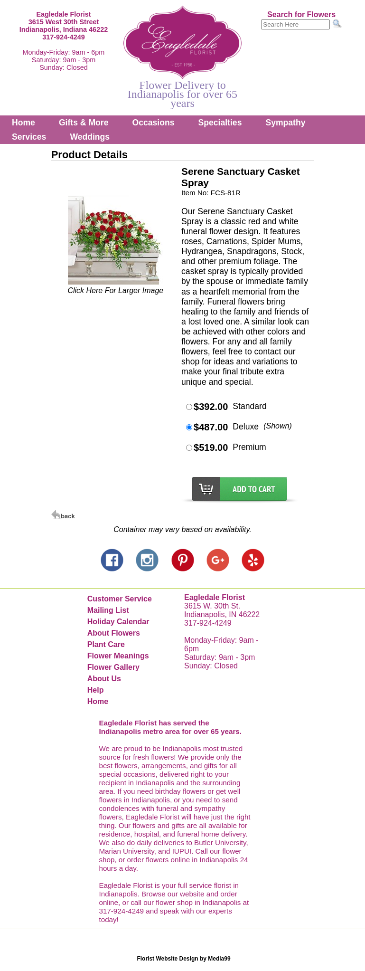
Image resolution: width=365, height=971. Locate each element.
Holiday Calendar (118, 622)
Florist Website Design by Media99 (183, 958)
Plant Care (106, 644)
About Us (104, 679)
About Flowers (113, 633)
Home (23, 122)
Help (95, 690)
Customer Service (119, 599)
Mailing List (108, 610)
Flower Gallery (113, 667)
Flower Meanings (118, 656)
